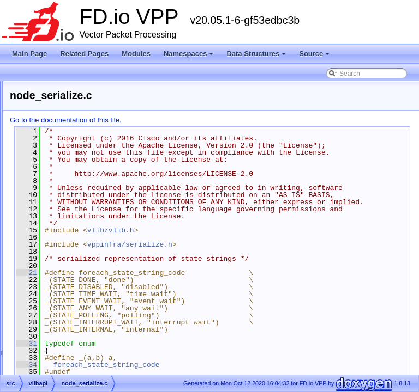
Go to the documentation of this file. (202, 120)
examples (59, 143)
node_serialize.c (77, 274)
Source (315, 57)
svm (51, 169)
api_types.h (70, 261)
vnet (51, 313)
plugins (55, 156)
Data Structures (257, 57)
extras (45, 117)
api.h (60, 208)
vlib (50, 182)
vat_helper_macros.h (84, 287)
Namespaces (190, 57)
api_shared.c (72, 248)
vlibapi (54, 195)
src (40, 130)
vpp (50, 326)
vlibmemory (61, 300)
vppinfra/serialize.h (266, 287)
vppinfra (56, 352)
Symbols (39, 365)
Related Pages (84, 54)
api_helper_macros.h (84, 234)
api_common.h (75, 221)
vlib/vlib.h (247, 273)
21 (162, 315)
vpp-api (55, 339)
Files (34, 104)
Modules (136, 54)
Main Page (29, 54)
